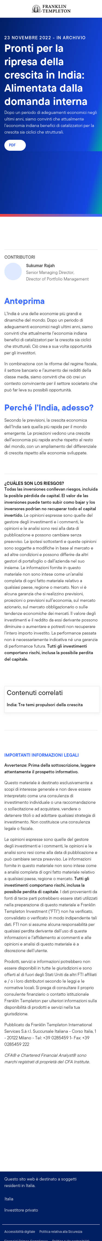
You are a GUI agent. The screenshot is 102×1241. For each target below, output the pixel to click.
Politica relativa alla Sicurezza (60, 1231)
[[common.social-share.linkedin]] (17, 674)
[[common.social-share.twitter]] (26, 674)
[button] (51, 1210)
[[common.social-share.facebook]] (8, 674)
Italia (9, 1199)
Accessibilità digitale (19, 1231)
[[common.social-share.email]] (34, 674)
